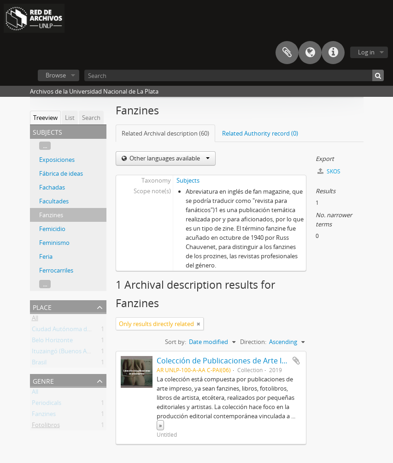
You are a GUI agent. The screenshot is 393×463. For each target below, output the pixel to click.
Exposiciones (57, 159)
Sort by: (175, 342)
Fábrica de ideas (61, 173)
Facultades (54, 201)
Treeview (45, 117)
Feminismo (54, 242)
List (70, 117)
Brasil (39, 364)
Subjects (187, 180)
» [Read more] (160, 425)
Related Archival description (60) (165, 133)
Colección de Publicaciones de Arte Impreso (233, 361)
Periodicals (46, 404)
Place (42, 306)
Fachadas (52, 187)
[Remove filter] (198, 323)
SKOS (328, 171)
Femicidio (52, 229)
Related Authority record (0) (260, 133)
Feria (46, 256)
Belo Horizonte (52, 342)
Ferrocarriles (56, 270)
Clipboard (287, 52)
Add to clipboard (296, 360)
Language (310, 52)
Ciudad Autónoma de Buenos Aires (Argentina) (95, 330)
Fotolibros (46, 426)
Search (91, 117)
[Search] (234, 75)
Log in (366, 52)
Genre (43, 380)
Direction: (253, 342)
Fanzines (51, 215)
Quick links (333, 52)
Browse (56, 75)
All (35, 319)
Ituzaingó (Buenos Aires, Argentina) (80, 353)
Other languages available (169, 158)
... (45, 146)
